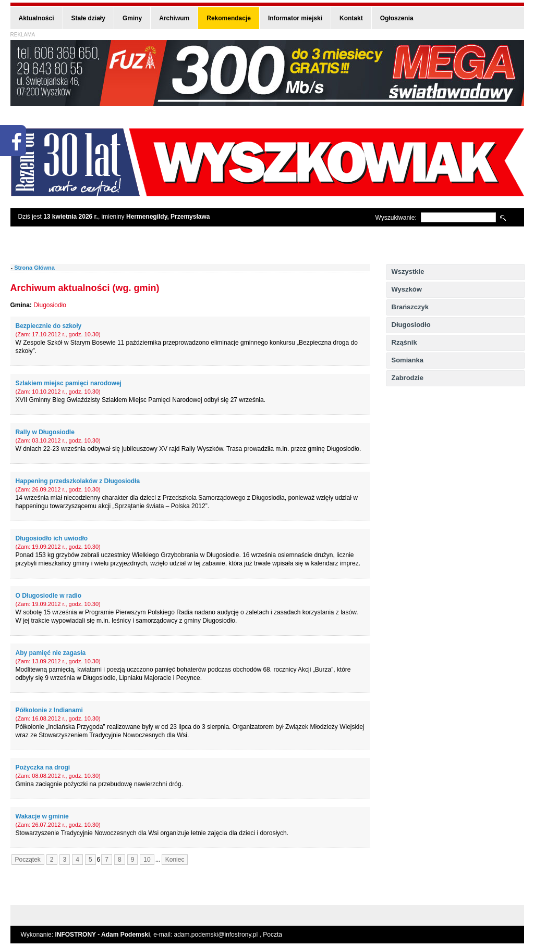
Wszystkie (408, 271)
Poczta (272, 934)
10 (146, 859)
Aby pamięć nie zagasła (51, 653)
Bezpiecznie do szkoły (49, 326)
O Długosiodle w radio (49, 595)
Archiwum (174, 18)
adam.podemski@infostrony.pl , (218, 934)
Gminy (132, 18)
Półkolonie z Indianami (49, 710)
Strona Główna (34, 267)
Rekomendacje (229, 18)
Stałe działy (88, 18)
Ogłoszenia (397, 18)
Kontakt (351, 18)
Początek (28, 859)
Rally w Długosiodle (45, 432)
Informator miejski (295, 18)
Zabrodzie (407, 378)
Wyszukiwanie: (396, 217)
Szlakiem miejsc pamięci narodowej (69, 383)
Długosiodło (411, 325)
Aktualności (36, 18)
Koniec (175, 859)
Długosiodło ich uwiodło (52, 538)
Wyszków (407, 289)
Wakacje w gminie (42, 816)
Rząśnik (404, 342)
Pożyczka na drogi (43, 767)
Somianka (407, 360)
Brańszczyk (410, 307)
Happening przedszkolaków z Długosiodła (78, 481)
